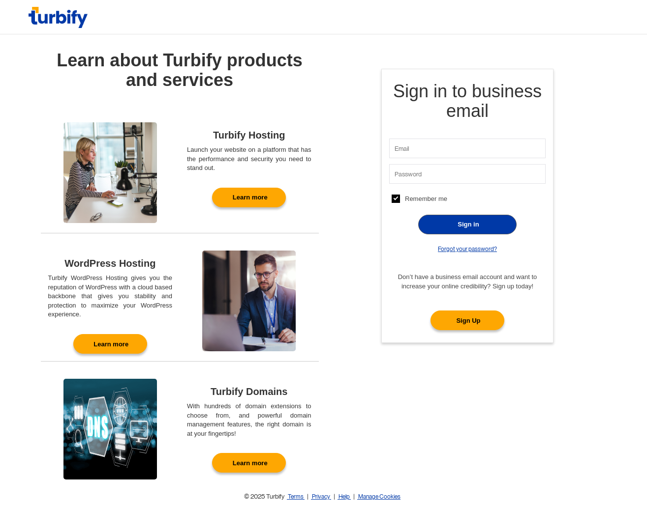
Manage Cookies (379, 496)
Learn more (250, 197)
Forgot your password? (467, 249)
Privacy (321, 496)
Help (344, 496)
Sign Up (468, 320)
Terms (296, 496)
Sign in (468, 224)
